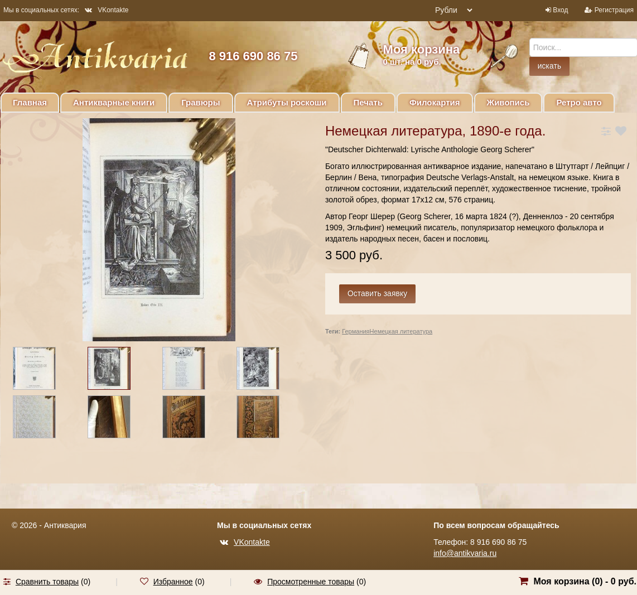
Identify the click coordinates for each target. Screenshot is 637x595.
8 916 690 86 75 (253, 56)
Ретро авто (578, 102)
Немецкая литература (401, 331)
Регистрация (614, 10)
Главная (30, 102)
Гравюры (200, 102)
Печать (368, 102)
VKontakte (106, 10)
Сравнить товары (47, 581)
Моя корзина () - (584, 581)
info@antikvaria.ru (464, 553)
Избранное (173, 581)
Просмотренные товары (310, 581)
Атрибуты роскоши (287, 102)
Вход (560, 10)
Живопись (508, 102)
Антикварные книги (114, 102)
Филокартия (434, 102)
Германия (355, 331)
